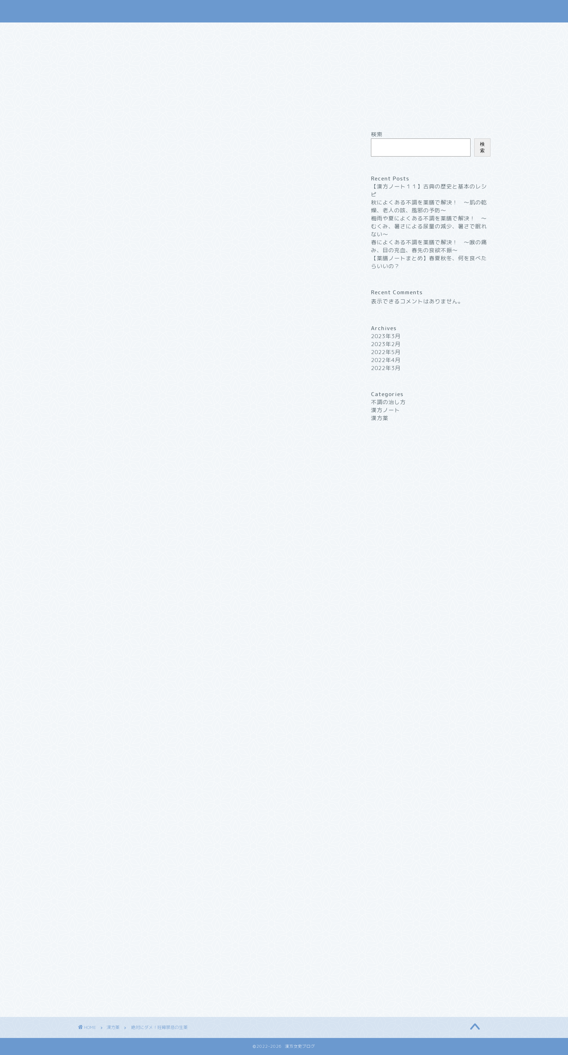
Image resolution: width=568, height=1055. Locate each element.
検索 (377, 134)
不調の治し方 (290, 111)
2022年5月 (386, 352)
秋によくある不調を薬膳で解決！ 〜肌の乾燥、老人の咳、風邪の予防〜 (429, 206)
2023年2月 (386, 344)
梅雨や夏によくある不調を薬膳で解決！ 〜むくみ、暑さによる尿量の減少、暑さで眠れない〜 (429, 226)
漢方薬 (248, 111)
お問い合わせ (392, 111)
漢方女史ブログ (284, 11)
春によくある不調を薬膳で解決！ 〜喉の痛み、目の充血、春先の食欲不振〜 (429, 246)
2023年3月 (386, 336)
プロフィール (341, 111)
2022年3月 (386, 368)
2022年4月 (386, 360)
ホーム (168, 111)
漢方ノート (208, 111)
